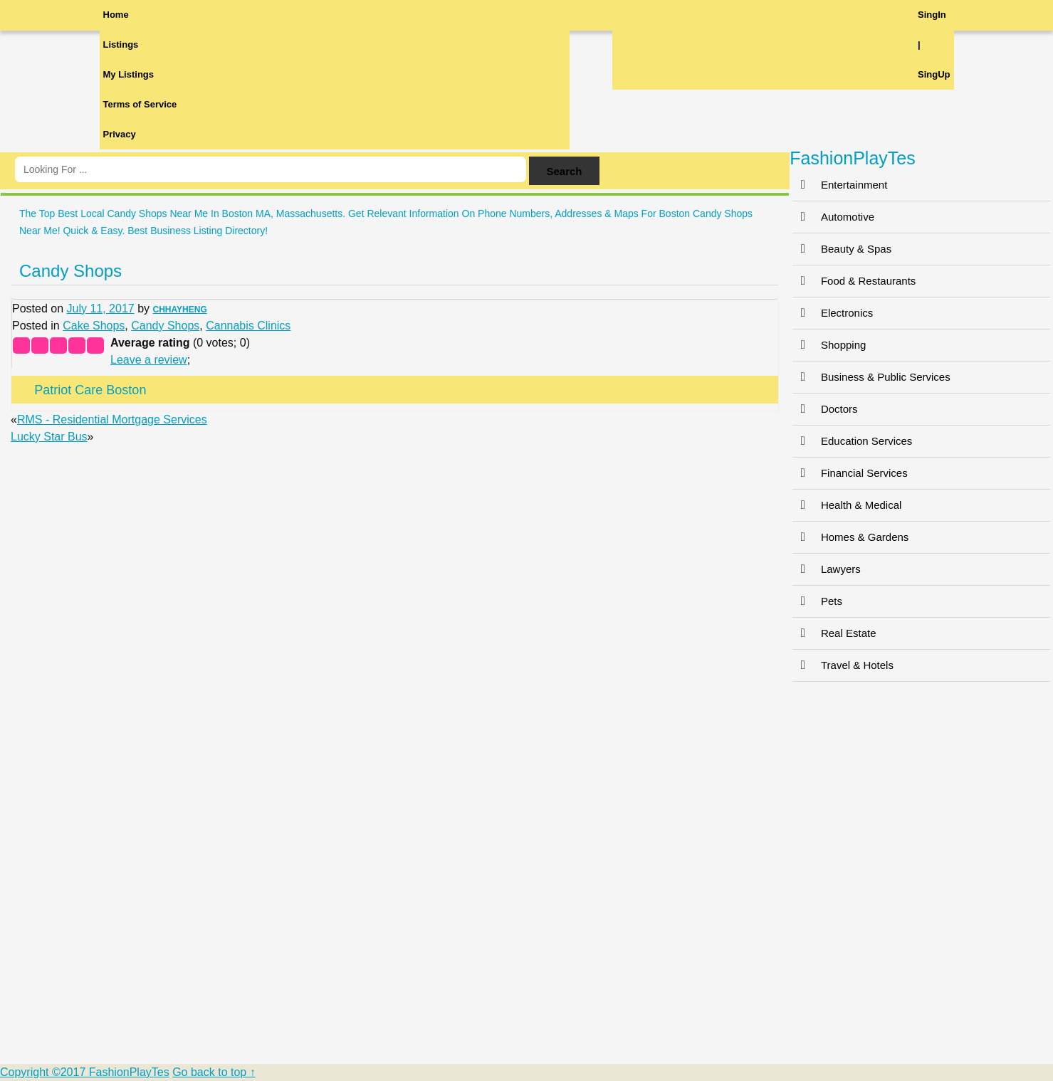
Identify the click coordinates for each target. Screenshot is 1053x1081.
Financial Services (850, 473)
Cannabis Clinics (248, 326)
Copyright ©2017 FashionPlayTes (84, 1072)
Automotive (833, 217)
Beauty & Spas (841, 249)
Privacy (119, 134)
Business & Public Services (871, 377)
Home (116, 14)
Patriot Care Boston (90, 390)
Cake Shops (94, 326)
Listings (121, 44)
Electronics (832, 313)
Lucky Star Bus (49, 437)
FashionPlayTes (852, 158)
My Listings (128, 74)
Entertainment (839, 185)
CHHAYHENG (180, 310)
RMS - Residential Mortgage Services (112, 419)
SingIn (932, 14)
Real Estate (834, 633)
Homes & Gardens (850, 537)
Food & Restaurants (854, 281)
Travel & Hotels (843, 665)
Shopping (829, 345)
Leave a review (148, 360)
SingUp (934, 74)
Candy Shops (70, 270)
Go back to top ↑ (214, 1072)
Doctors (825, 409)
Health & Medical (846, 505)
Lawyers (826, 569)
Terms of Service (140, 104)
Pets (817, 601)
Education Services (852, 441)
